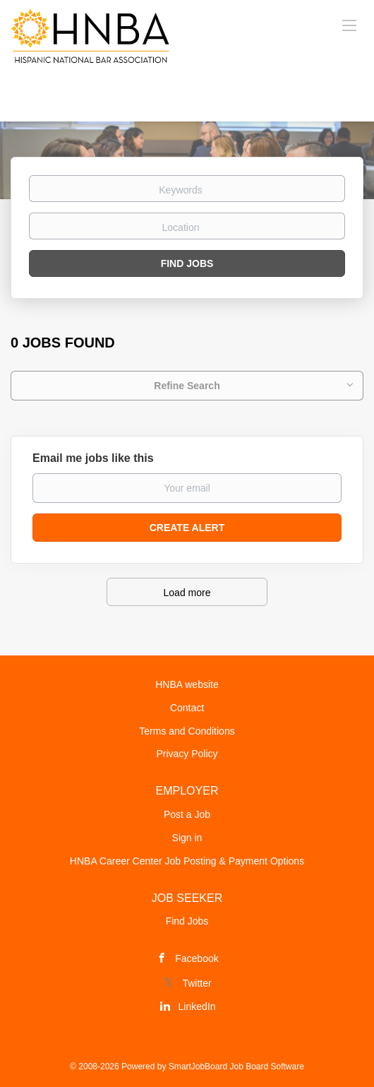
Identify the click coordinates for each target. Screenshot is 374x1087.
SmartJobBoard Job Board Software (236, 1066)
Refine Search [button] (186, 385)
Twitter (196, 983)
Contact (187, 707)
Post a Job (187, 814)
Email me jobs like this (93, 458)
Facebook (196, 958)
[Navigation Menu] (349, 24)
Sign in (187, 837)
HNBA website (186, 684)
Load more (187, 592)
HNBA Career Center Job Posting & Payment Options (187, 861)
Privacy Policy (186, 753)
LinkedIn (197, 1006)
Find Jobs (187, 263)
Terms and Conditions (186, 731)
